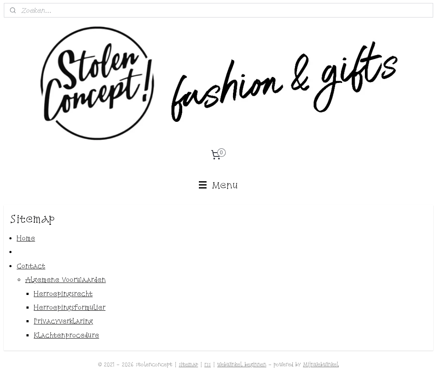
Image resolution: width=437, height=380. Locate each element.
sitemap (188, 364)
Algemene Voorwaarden (65, 280)
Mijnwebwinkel (321, 364)
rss (207, 364)
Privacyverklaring (63, 321)
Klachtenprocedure (66, 335)
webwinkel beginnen (241, 364)
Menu (219, 185)
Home (26, 238)
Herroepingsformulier (69, 307)
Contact (31, 266)
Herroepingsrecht (63, 294)
